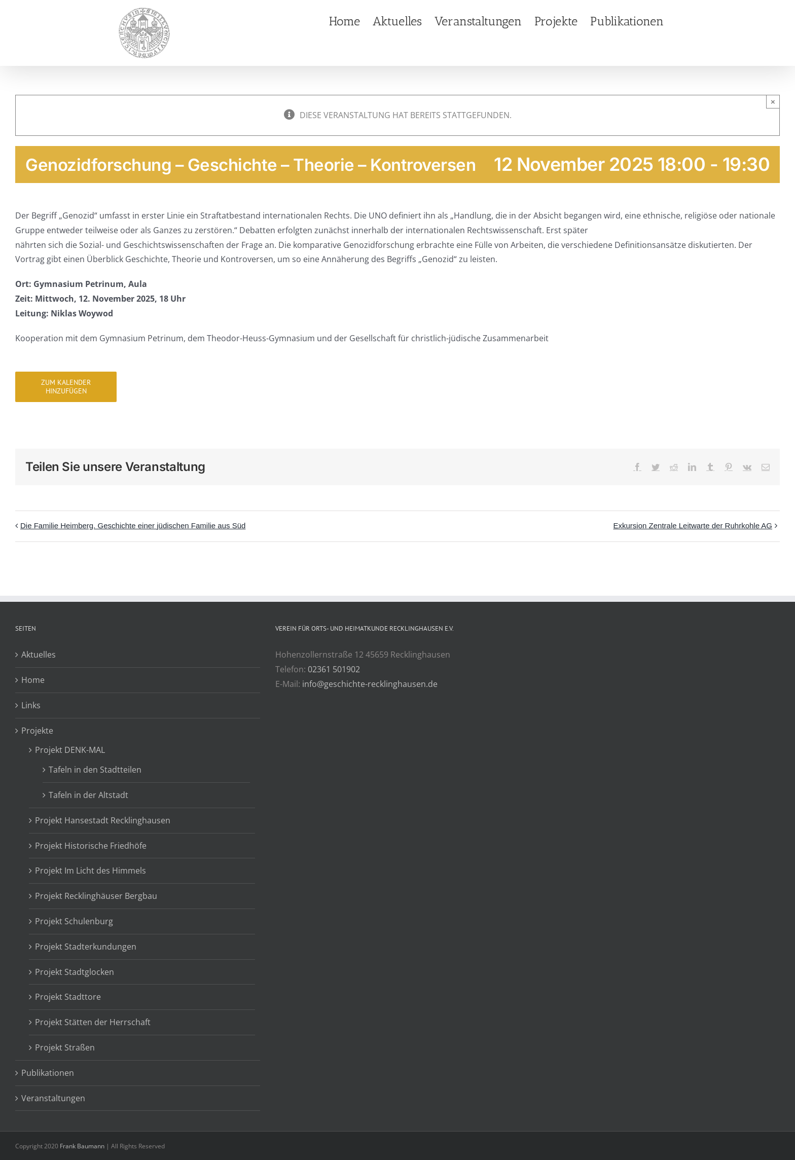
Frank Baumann (82, 1146)
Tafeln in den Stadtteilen (95, 769)
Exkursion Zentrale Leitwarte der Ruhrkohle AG (692, 525)
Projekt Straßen (65, 1047)
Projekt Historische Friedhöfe (91, 845)
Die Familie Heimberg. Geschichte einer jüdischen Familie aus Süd (132, 525)
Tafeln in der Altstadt (88, 795)
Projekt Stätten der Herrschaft (93, 1022)
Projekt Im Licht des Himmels (90, 870)
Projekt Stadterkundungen (85, 946)
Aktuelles (38, 654)
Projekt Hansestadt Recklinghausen (102, 820)
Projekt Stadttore (68, 996)
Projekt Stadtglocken (74, 971)
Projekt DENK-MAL (70, 749)
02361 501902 (334, 669)
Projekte (37, 730)
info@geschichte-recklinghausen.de (370, 684)
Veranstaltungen (53, 1098)
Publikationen (47, 1072)
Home (33, 679)
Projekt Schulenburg (74, 921)
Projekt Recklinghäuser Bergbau (96, 895)
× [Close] (773, 101)
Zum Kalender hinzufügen (66, 386)
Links (31, 705)
